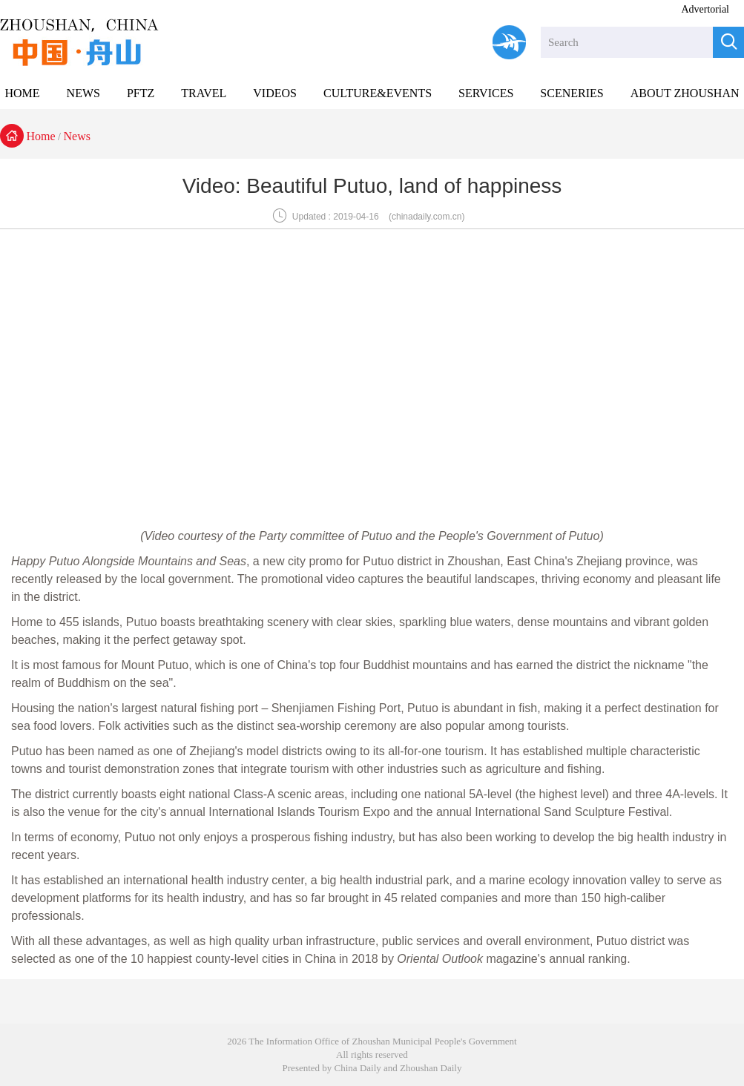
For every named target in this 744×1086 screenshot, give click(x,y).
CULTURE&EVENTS (377, 93)
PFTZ (140, 93)
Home (41, 136)
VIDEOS (275, 93)
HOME (21, 93)
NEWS (83, 93)
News (77, 136)
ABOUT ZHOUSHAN (685, 93)
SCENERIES (571, 93)
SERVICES (485, 93)
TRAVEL (203, 93)
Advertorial (705, 9)
